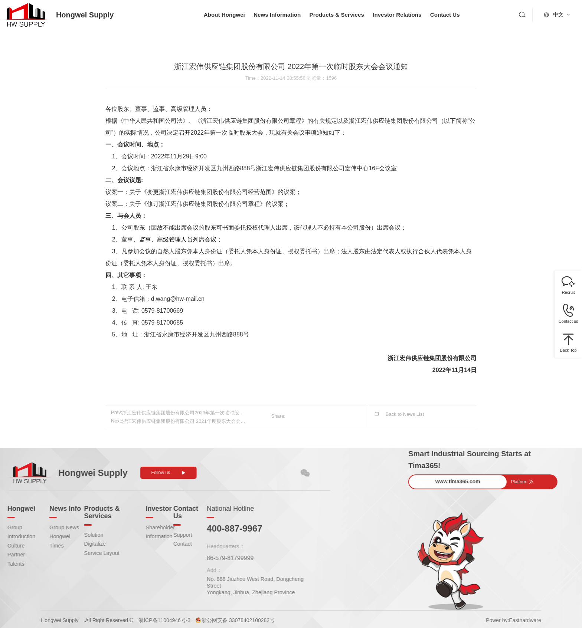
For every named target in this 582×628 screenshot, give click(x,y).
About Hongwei (225, 14)
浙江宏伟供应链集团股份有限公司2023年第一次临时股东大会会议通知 (184, 412)
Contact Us (456, 14)
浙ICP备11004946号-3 (164, 618)
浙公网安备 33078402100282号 (238, 618)
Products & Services (343, 14)
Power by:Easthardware (513, 618)
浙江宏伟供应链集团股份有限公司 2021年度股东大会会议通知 (184, 420)
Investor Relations (406, 14)
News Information (280, 14)
